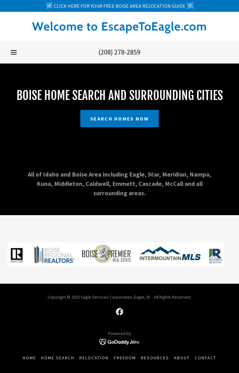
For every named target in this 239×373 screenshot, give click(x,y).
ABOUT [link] (182, 358)
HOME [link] (29, 358)
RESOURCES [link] (155, 358)
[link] (119, 29)
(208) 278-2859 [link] (119, 52)
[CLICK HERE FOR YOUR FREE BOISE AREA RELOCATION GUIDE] (119, 6)
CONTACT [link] (205, 358)
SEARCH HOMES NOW (119, 119)
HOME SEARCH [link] (57, 358)
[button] (13, 52)
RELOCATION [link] (94, 358)
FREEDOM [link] (125, 358)
